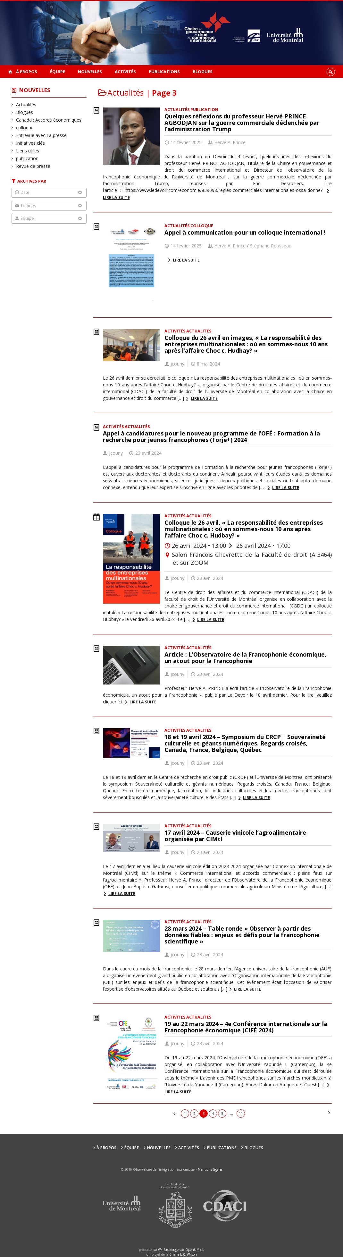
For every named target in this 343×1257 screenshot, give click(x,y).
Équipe (57, 71)
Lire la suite (186, 260)
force (171, 1249)
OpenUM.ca (194, 1249)
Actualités (26, 104)
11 (241, 1113)
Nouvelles (90, 71)
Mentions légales (210, 1169)
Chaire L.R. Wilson (183, 1254)
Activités (125, 71)
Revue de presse (33, 166)
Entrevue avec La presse (41, 135)
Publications (164, 71)
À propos (26, 71)
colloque (25, 128)
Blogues (203, 71)
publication (27, 158)
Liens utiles (27, 151)
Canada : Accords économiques (48, 120)
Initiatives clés (30, 143)
